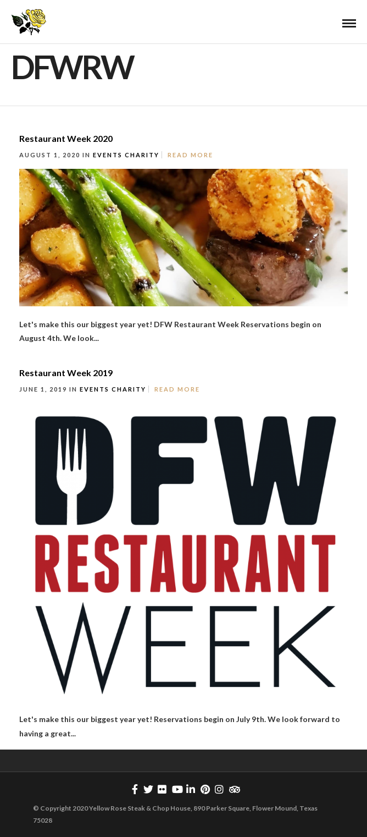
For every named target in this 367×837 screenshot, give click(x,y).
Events (108, 154)
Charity (142, 154)
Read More (190, 154)
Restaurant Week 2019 (66, 372)
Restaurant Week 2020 (66, 138)
